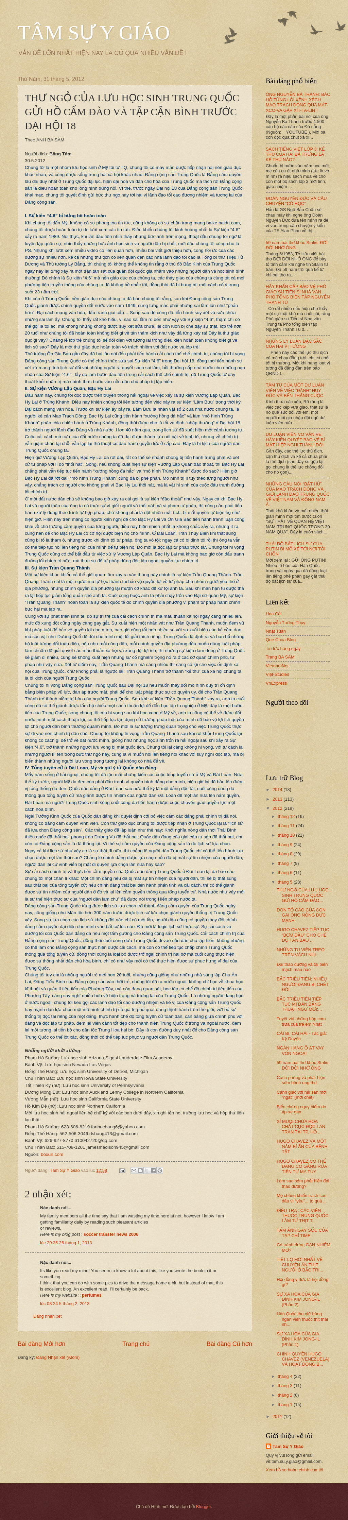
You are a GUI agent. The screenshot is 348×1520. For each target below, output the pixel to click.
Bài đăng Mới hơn (41, 1343)
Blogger (203, 1506)
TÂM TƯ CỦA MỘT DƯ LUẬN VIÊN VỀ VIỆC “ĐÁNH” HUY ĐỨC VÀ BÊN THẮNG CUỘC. (295, 390)
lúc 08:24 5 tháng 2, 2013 (64, 1303)
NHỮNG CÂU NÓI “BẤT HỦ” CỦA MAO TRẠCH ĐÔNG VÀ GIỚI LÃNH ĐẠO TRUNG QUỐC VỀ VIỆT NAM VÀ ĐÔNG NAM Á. (298, 494)
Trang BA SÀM (280, 657)
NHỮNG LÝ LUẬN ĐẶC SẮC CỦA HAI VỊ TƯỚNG (294, 344)
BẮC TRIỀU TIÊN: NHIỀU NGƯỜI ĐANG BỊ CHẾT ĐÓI (303, 984)
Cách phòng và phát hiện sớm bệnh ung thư (301, 1080)
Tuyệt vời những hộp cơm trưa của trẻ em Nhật (301, 1021)
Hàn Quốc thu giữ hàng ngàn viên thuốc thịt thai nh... (302, 1319)
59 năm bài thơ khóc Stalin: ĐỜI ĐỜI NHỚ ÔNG (303, 1065)
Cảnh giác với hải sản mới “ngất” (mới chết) (302, 1095)
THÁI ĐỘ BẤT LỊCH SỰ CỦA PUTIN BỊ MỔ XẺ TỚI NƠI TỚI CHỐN (296, 549)
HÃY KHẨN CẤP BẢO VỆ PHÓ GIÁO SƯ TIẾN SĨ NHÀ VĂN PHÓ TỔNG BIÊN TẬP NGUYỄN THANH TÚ (298, 294)
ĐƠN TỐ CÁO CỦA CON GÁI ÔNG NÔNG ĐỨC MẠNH (301, 915)
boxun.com (52, 1154)
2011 (278, 1416)
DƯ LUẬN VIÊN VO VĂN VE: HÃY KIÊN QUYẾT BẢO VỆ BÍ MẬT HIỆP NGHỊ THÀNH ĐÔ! (295, 439)
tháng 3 (286, 1385)
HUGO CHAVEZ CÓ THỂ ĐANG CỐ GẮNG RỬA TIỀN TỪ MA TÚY (302, 1166)
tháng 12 (287, 816)
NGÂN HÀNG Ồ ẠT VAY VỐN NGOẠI (300, 1050)
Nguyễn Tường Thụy (286, 622)
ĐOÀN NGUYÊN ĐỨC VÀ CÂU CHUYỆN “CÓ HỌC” (296, 201)
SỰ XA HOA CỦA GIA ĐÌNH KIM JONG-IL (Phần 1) (298, 1339)
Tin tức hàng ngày (283, 648)
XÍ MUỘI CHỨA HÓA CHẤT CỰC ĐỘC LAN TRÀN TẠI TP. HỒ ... (301, 1126)
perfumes (92, 1295)
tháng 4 (286, 1376)
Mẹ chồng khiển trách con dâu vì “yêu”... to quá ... (302, 1198)
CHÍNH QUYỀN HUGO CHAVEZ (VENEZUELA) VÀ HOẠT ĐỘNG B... (303, 1359)
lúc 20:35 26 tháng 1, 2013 (66, 1242)
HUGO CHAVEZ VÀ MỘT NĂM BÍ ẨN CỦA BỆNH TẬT (302, 1146)
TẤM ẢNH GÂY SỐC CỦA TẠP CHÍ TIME (302, 1233)
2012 (278, 808)
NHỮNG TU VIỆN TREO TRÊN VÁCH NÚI (301, 952)
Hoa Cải (273, 613)
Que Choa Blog (281, 639)
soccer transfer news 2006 (111, 1234)
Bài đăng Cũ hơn (229, 1343)
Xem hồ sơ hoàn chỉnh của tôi (294, 1469)
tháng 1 (286, 1404)
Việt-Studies (277, 674)
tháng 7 (286, 863)
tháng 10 (287, 835)
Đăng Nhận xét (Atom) (58, 1357)
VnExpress (276, 683)
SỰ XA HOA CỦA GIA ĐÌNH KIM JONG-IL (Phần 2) (298, 1299)
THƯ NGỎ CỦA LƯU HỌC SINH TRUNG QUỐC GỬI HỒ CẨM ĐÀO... (302, 895)
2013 (278, 799)
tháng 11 (287, 825)
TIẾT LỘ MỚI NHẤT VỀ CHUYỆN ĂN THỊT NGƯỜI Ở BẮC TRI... (300, 1265)
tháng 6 (286, 872)
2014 (278, 789)
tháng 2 (286, 1395)
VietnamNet (277, 665)
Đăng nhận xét (47, 1316)
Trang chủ (136, 1343)
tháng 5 (286, 882)
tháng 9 (286, 844)
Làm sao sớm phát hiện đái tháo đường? (303, 1183)
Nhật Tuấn (276, 631)
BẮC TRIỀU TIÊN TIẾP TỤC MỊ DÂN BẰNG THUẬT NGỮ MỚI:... (299, 1004)
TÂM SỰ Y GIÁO (94, 32)
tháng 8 (286, 853)
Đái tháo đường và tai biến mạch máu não (302, 967)
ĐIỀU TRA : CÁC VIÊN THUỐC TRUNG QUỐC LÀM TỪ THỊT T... (302, 1216)
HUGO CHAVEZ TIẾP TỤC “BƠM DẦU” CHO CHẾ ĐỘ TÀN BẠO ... (303, 935)
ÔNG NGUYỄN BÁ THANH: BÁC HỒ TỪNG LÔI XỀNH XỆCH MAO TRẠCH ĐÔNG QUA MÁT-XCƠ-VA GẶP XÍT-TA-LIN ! (298, 102)
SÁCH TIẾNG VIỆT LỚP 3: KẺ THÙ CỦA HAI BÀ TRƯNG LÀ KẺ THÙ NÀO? (295, 154)
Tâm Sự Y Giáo (288, 1446)
